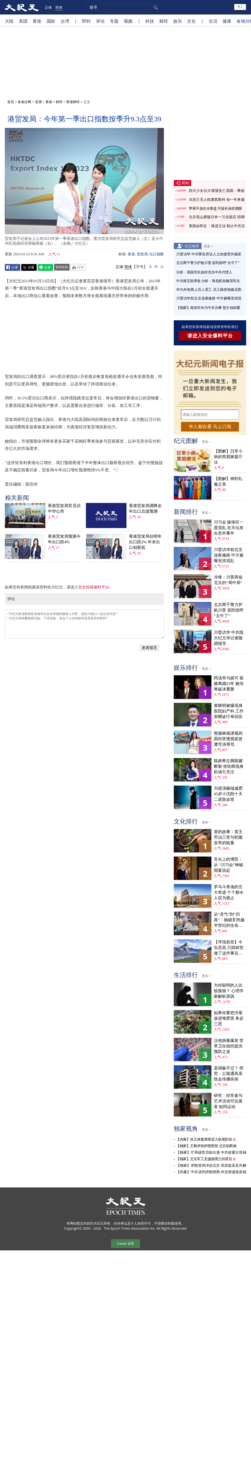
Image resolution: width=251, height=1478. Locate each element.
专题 (114, 21)
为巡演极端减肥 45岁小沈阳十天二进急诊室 (228, 794)
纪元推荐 (192, 246)
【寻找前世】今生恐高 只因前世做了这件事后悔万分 (229, 948)
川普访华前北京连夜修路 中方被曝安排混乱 (229, 555)
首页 (10, 101)
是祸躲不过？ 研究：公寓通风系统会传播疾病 (229, 1073)
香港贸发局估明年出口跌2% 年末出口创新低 (145, 542)
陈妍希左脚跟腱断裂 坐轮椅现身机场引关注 (229, 766)
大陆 (9, 21)
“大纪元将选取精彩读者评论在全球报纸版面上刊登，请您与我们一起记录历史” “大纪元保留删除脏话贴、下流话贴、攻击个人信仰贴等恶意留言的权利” (84, 624)
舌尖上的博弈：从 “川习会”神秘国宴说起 (228, 865)
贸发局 (142, 254)
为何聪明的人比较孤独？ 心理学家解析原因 (229, 991)
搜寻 (155, 7)
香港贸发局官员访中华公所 (64, 508)
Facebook (12, 267)
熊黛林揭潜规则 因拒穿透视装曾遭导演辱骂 (228, 739)
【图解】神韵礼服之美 (228, 481)
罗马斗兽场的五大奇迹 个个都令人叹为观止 (229, 892)
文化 (191, 21)
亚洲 (38, 101)
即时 (86, 21)
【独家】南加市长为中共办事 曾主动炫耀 (208, 308)
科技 (149, 21)
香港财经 (73, 101)
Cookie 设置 (125, 1243)
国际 (51, 21)
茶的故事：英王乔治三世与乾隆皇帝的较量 (228, 837)
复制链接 (62, 267)
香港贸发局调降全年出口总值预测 (145, 508)
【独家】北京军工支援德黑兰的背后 (204, 1159)
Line (45, 267)
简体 (59, 7)
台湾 (65, 21)
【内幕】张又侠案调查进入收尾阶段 (204, 1139)
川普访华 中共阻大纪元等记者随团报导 (229, 638)
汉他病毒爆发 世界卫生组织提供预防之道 (229, 1046)
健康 (227, 21)
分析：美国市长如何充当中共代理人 (204, 272)
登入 (240, 6)
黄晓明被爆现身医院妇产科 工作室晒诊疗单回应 (229, 711)
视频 (128, 21)
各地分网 (24, 101)
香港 (37, 21)
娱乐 (177, 21)
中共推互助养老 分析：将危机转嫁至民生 (208, 281)
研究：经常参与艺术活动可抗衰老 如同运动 (228, 1101)
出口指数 (156, 254)
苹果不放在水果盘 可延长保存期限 (215, 208)
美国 (23, 21)
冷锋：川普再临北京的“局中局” (228, 580)
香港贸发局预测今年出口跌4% (64, 539)
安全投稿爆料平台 (93, 587)
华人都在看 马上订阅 (210, 426)
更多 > (208, 246)
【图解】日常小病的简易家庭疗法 (228, 457)
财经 (163, 21)
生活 (213, 21)
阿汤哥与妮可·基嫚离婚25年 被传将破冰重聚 (229, 683)
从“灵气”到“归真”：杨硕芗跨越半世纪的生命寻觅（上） (229, 920)
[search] (123, 7)
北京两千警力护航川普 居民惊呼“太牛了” (207, 263)
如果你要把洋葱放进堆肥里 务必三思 (229, 1018)
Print (78, 267)
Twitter (29, 267)
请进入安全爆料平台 (210, 335)
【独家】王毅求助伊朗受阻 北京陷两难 (206, 1146)
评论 (100, 21)
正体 (48, 7)
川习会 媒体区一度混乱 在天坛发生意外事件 (229, 528)
